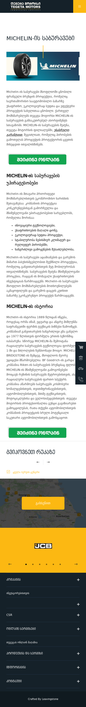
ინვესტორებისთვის (17, 593)
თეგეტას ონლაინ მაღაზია (22, 642)
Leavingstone (50, 699)
